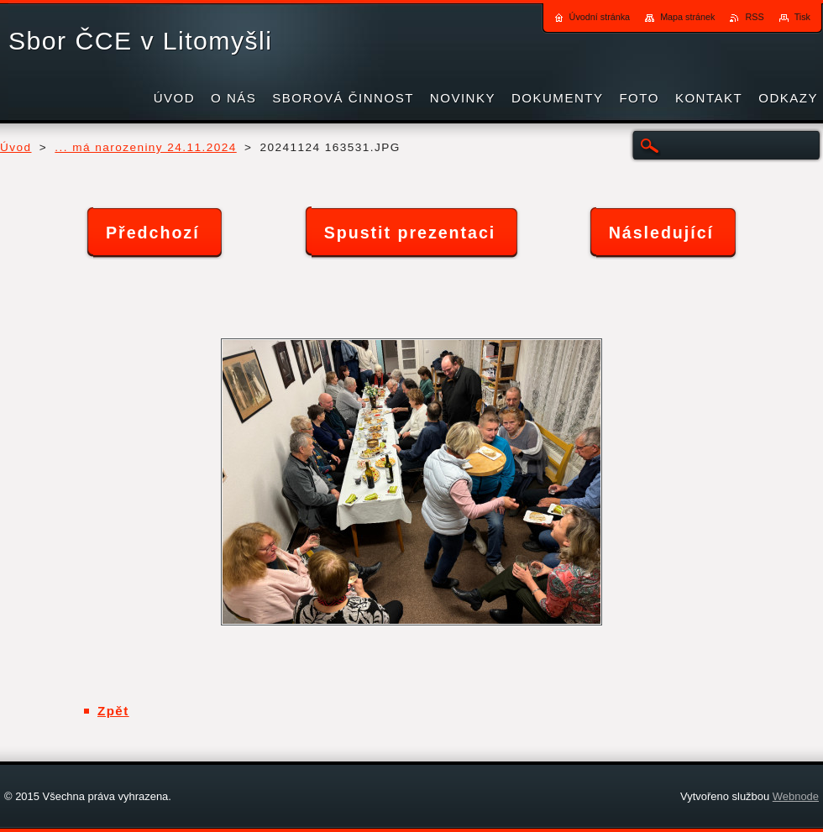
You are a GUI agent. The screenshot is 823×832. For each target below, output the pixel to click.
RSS (754, 17)
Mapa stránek (687, 17)
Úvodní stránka (600, 17)
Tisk (802, 17)
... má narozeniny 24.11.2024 (145, 147)
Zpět (113, 711)
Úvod (16, 147)
